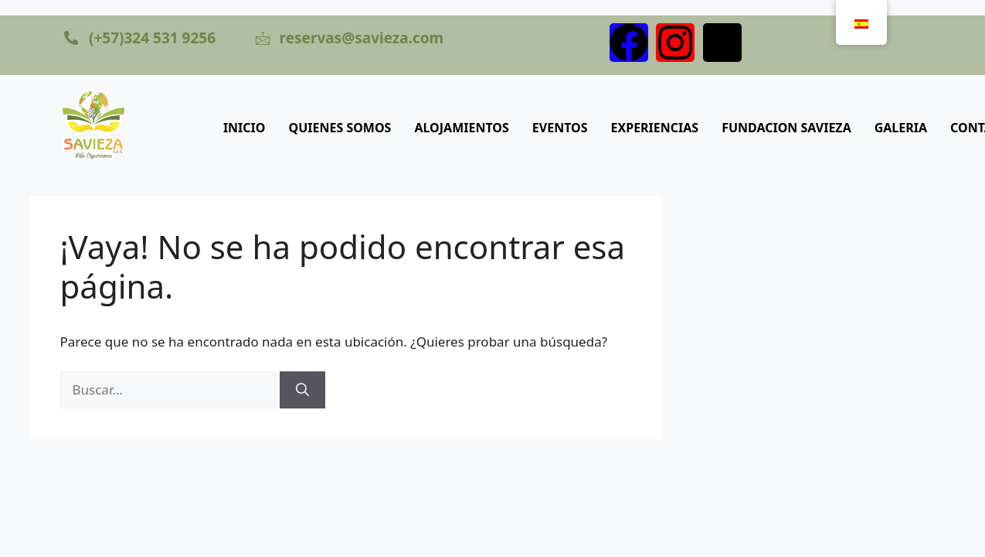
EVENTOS (560, 127)
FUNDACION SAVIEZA (786, 127)
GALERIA (901, 127)
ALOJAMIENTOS (461, 127)
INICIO (244, 127)
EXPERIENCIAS (655, 127)
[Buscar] (302, 389)
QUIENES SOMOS (340, 127)
